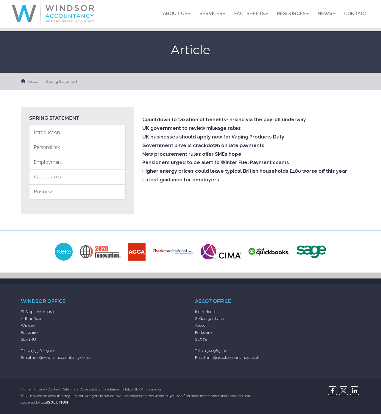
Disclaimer (112, 389)
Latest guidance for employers (180, 180)
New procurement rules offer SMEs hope (191, 154)
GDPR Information (148, 389)
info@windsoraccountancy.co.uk (61, 357)
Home (26, 389)
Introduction (47, 132)
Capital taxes (47, 177)
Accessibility (90, 389)
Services (212, 13)
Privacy (39, 389)
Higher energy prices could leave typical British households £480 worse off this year (244, 171)
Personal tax (47, 147)
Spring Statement (61, 81)
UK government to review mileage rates (191, 128)
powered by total (44, 402)
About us (176, 13)
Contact (355, 13)
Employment (48, 162)
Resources (293, 13)
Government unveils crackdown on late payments (203, 145)
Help (127, 389)
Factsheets (251, 13)
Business (43, 191)
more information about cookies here (221, 396)
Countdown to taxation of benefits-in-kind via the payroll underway (224, 119)
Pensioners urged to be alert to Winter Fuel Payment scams (215, 162)
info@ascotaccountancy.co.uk (233, 357)
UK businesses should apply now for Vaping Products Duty (213, 137)
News (326, 13)
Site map (70, 389)
